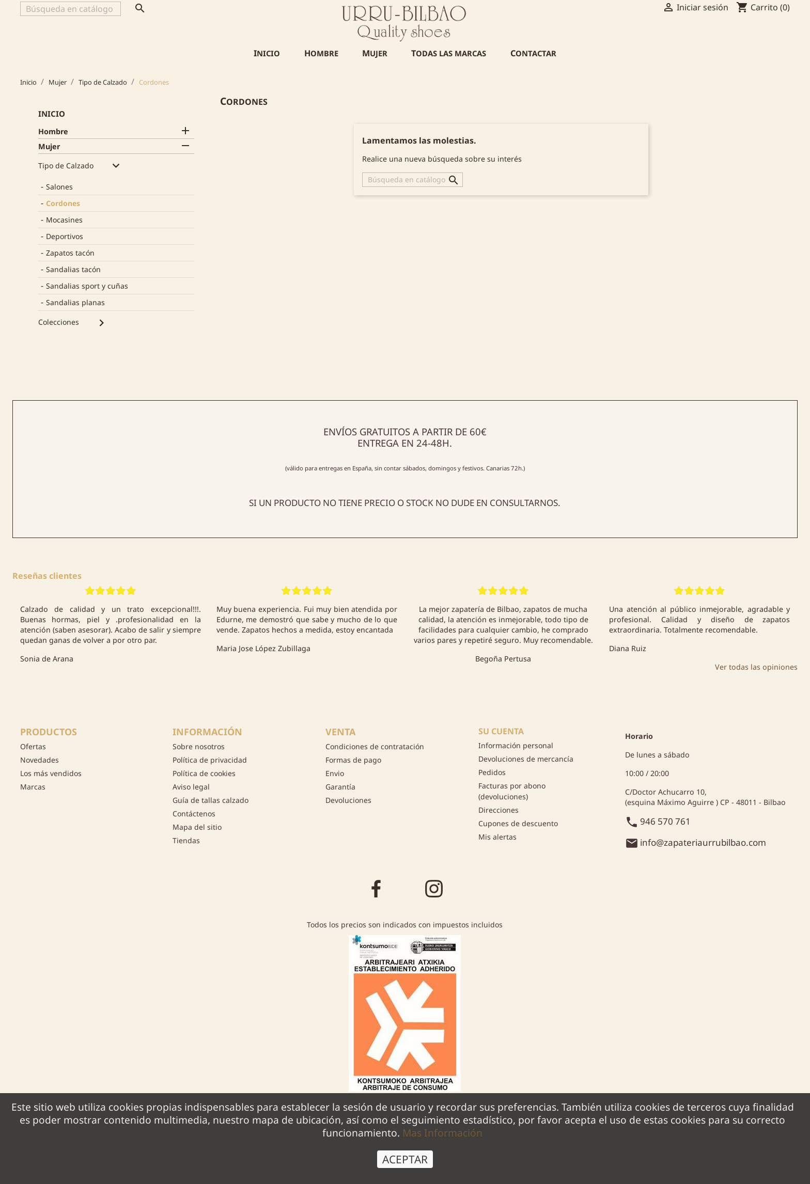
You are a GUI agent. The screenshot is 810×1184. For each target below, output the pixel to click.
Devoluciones (348, 800)
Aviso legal (191, 787)
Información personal (515, 745)
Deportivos (64, 236)
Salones (59, 187)
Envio (334, 773)
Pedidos (492, 772)
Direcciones (498, 810)
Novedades (39, 760)
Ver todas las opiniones (756, 667)
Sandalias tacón (73, 269)
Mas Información (442, 1140)
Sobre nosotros (199, 746)
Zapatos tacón (70, 253)
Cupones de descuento (518, 823)
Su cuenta (501, 731)
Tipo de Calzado (66, 165)
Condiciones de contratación (374, 746)
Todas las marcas (448, 53)
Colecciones (58, 322)
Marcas (32, 787)
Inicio (267, 53)
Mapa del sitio (197, 827)
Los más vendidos (51, 773)
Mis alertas (497, 837)
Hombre (321, 53)
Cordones (63, 203)
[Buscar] (70, 9)
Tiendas (186, 840)
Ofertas (33, 746)
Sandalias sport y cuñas (87, 286)
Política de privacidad (210, 760)
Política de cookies (204, 773)
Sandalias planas (75, 302)
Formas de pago (353, 760)
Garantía (340, 787)
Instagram (434, 888)
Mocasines (64, 220)
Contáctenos (194, 813)
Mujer (374, 53)
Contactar (533, 53)
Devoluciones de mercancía (525, 759)
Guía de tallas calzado (210, 800)
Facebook (376, 888)
